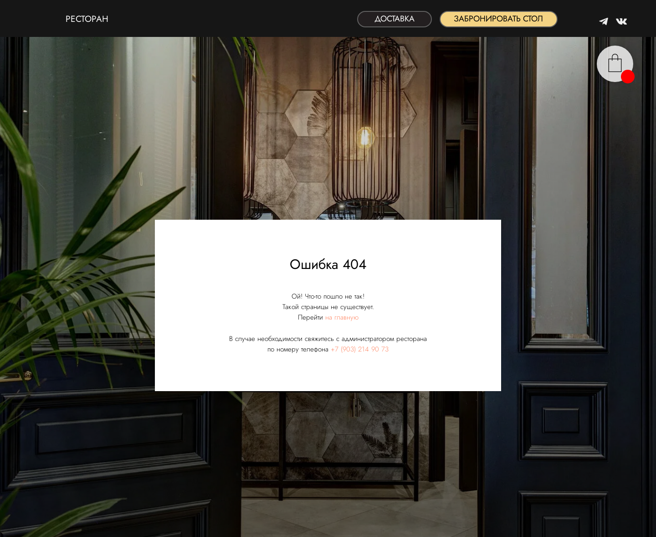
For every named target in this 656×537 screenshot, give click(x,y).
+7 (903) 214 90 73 (360, 349)
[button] (499, 19)
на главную (342, 317)
